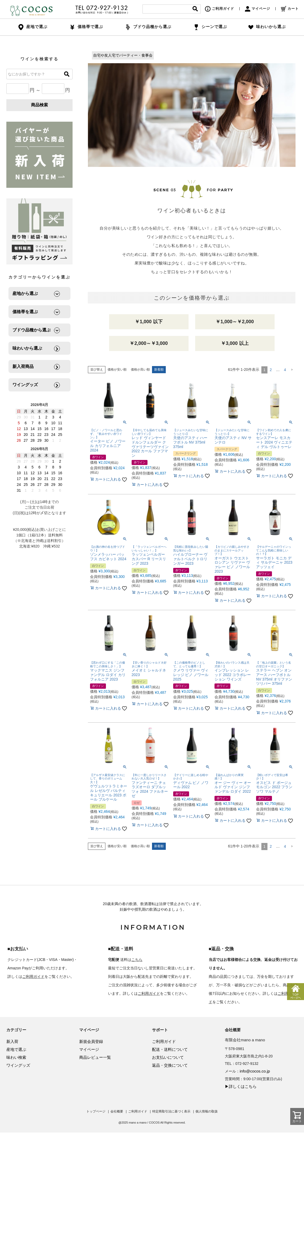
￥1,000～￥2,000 (235, 321)
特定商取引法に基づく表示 (171, 1111)
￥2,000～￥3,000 (148, 343)
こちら (136, 959)
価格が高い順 (140, 369)
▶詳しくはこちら (241, 1086)
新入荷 (12, 1041)
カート (290, 9)
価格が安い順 (117, 369)
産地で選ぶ (16, 1049)
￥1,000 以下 (148, 321)
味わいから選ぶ (267, 26)
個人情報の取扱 (206, 1111)
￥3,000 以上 (234, 343)
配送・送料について (170, 1049)
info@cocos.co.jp (255, 1071)
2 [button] (271, 370)
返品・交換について (170, 1065)
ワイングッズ (18, 1065)
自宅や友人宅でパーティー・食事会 (123, 55)
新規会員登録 (91, 1041)
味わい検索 (16, 1057)
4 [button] (285, 370)
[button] (292, 370)
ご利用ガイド (219, 9)
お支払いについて (168, 1057)
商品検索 (39, 105)
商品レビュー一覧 (95, 1057)
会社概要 (116, 1111)
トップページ (95, 1111)
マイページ (257, 9)
